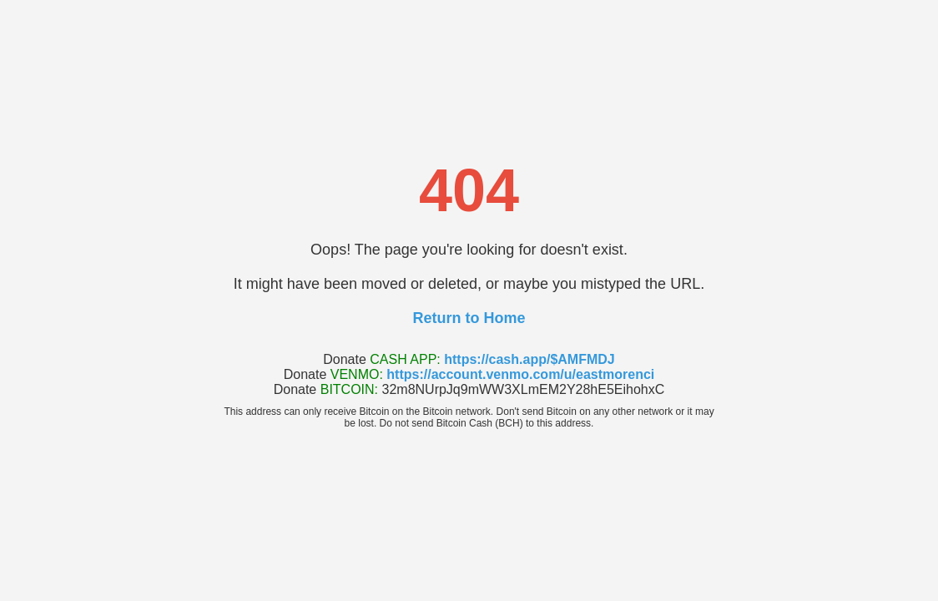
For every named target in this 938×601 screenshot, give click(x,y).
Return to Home (469, 318)
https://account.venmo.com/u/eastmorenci (520, 374)
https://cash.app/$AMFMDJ (529, 359)
